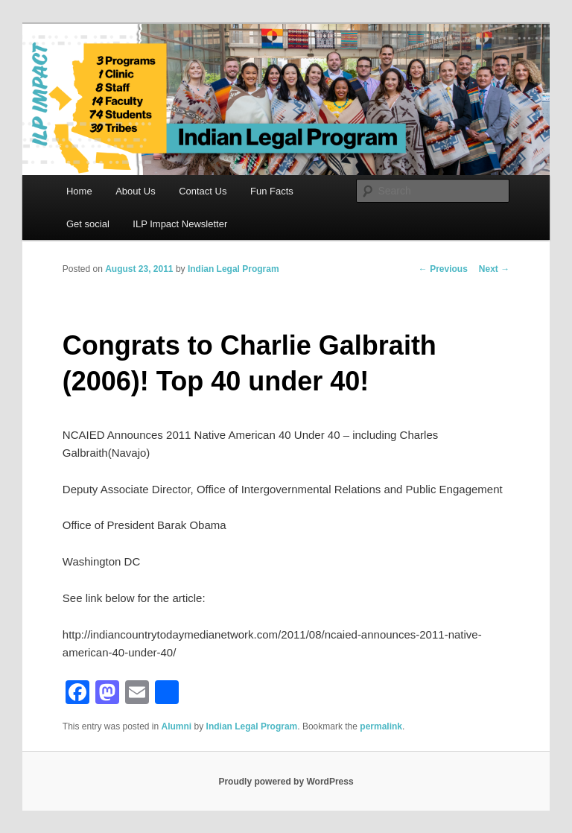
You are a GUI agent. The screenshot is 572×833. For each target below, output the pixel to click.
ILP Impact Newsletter (180, 223)
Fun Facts (271, 191)
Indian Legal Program (233, 269)
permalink (381, 726)
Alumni (177, 726)
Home (79, 191)
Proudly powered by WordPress (285, 781)
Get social (87, 223)
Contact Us (202, 191)
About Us (135, 191)
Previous (443, 269)
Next (494, 269)
